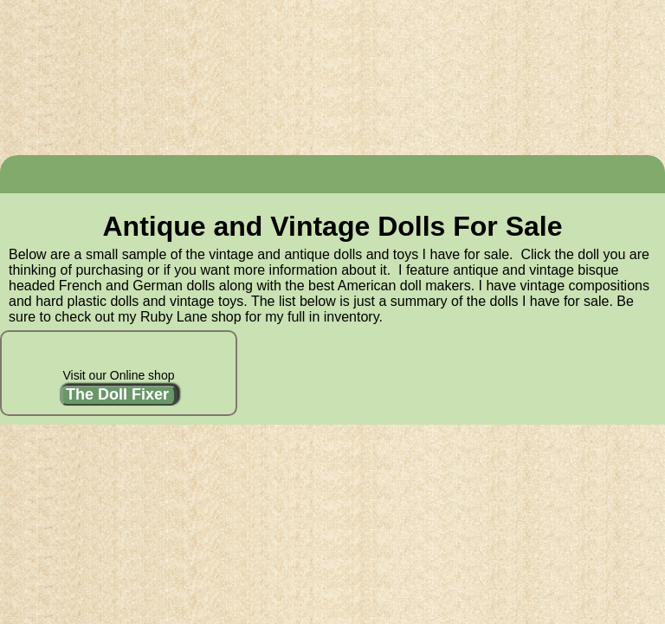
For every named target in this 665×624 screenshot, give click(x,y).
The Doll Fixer (117, 394)
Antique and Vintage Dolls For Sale (332, 226)
